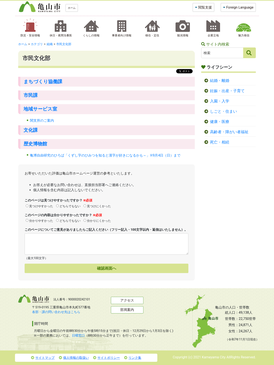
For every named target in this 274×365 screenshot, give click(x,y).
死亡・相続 (219, 142)
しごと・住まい (223, 111)
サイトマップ (43, 358)
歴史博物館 (35, 143)
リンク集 (132, 358)
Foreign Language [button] (239, 7)
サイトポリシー (106, 358)
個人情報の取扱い (74, 358)
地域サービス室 (40, 109)
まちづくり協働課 (43, 81)
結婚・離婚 (219, 80)
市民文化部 (63, 44)
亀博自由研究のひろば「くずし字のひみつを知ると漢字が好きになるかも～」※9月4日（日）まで (105, 155)
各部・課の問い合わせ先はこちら (56, 312)
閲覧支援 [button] (205, 7)
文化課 (31, 130)
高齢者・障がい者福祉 (229, 132)
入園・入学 (219, 101)
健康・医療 (219, 122)
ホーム (72, 7)
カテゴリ (37, 44)
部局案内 (127, 310)
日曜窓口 (78, 335)
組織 (50, 44)
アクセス (127, 300)
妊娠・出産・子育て (227, 91)
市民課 (31, 95)
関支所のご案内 (42, 120)
